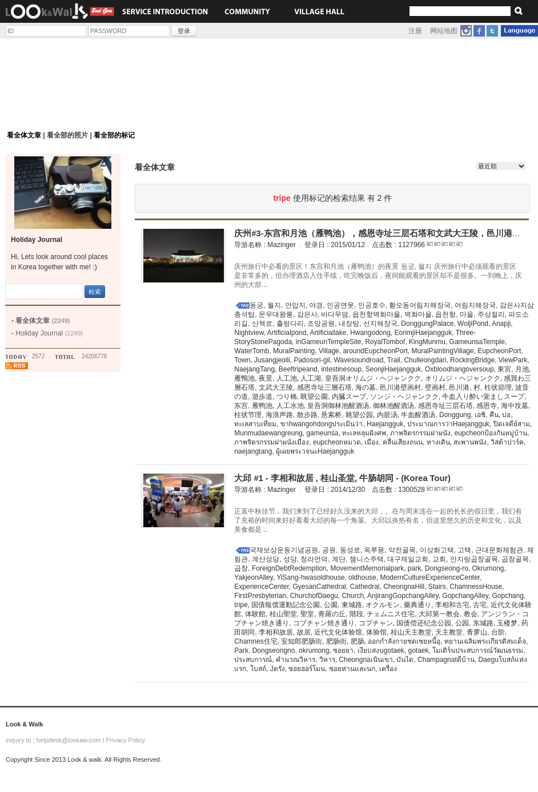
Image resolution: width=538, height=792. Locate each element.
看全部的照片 (67, 135)
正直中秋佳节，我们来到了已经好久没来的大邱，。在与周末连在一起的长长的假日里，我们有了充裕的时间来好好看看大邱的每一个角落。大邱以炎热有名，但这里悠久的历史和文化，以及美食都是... (378, 520)
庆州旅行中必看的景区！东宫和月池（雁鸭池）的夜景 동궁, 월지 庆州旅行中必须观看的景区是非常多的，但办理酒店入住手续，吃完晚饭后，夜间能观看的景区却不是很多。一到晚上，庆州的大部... (378, 275)
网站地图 (443, 31)
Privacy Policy (125, 740)
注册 (415, 31)
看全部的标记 (114, 135)
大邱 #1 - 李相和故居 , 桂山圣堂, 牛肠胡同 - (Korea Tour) (342, 478)
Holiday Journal (49, 333)
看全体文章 (24, 135)
